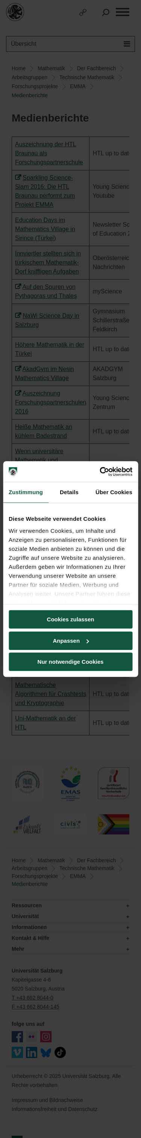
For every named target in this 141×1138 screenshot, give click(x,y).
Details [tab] (69, 492)
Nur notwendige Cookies (71, 661)
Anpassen (71, 640)
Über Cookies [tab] (114, 492)
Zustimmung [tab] (26, 492)
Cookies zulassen (70, 619)
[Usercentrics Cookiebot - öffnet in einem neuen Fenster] (100, 472)
